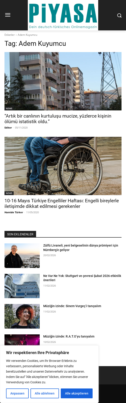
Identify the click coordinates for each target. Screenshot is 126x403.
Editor (8, 127)
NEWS (9, 108)
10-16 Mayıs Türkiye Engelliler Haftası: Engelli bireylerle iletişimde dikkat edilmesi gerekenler (61, 203)
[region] (49, 374)
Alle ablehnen (44, 393)
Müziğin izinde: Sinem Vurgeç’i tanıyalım (72, 306)
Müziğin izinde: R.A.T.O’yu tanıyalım (68, 336)
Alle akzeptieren (76, 393)
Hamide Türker (13, 212)
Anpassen (17, 393)
